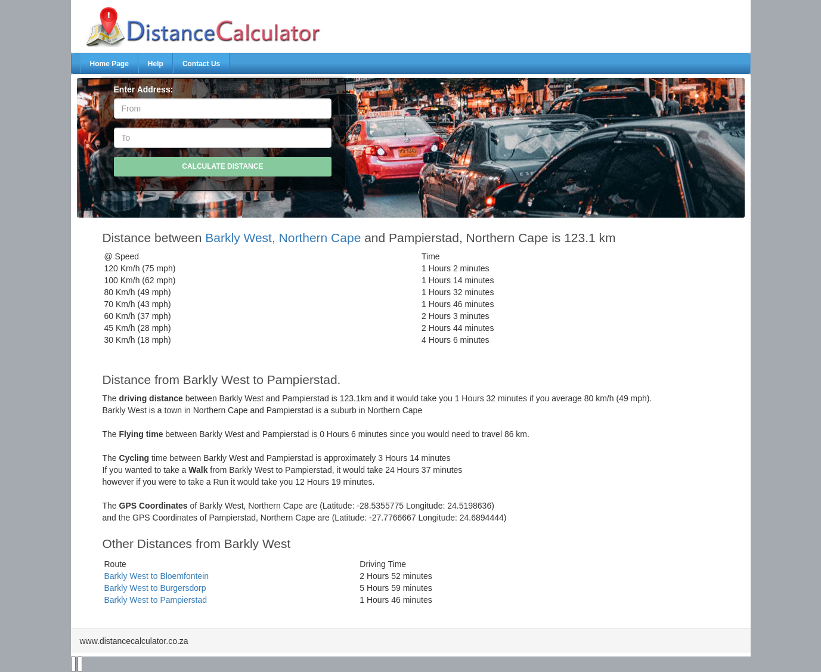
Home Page (109, 64)
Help (155, 64)
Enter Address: (144, 89)
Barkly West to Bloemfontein (156, 576)
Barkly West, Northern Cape (283, 237)
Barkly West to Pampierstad (155, 600)
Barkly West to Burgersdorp (155, 588)
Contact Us (201, 64)
